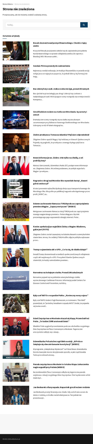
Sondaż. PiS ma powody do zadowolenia (51, 65)
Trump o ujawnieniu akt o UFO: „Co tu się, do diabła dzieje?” (60, 249)
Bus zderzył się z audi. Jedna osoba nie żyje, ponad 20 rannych (61, 88)
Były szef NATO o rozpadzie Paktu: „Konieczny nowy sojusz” (60, 295)
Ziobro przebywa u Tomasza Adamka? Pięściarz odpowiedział (61, 134)
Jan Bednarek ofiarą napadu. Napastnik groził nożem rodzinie (61, 387)
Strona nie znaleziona (22, 4)
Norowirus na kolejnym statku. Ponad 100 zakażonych (58, 272)
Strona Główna (8, 4)
